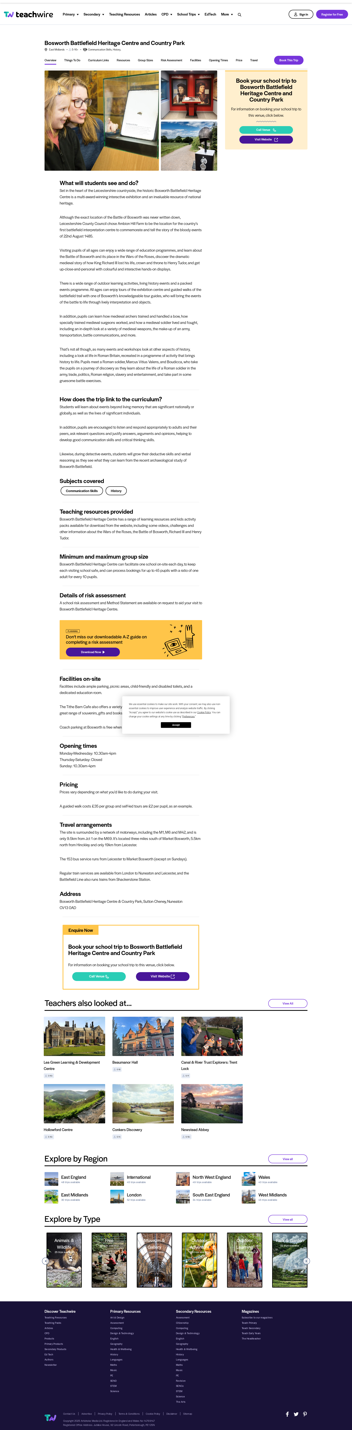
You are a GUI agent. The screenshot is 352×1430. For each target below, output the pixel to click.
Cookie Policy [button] (204, 712)
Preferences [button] (188, 716)
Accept (176, 724)
